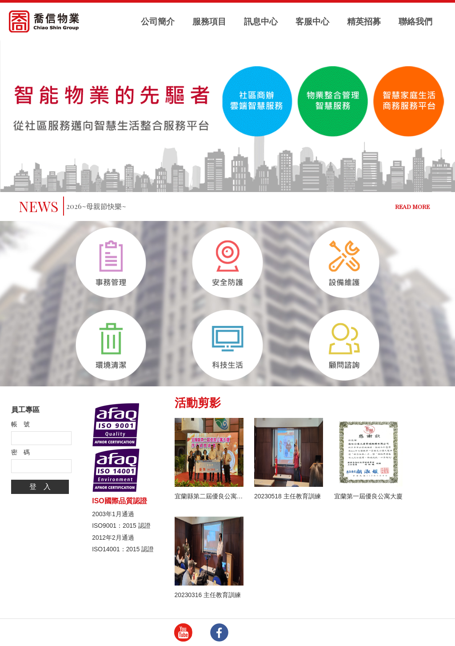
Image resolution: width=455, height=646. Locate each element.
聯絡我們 (415, 21)
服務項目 (209, 21)
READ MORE (412, 206)
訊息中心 (261, 21)
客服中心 (312, 21)
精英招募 (364, 21)
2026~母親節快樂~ (96, 206)
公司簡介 (158, 21)
